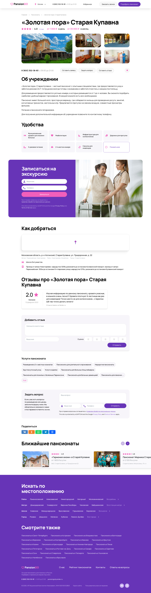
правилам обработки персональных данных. (35, 201)
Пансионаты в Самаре (82, 548)
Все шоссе (103, 511)
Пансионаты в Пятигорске (31, 548)
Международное (48, 511)
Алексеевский (52, 499)
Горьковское (78, 511)
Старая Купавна (80, 258)
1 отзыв (41, 29)
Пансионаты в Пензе (104, 544)
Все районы (111, 499)
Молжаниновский (96, 499)
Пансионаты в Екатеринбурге (55, 539)
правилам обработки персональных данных (101, 411)
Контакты (100, 567)
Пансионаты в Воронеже (31, 539)
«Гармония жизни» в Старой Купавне (70, 457)
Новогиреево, (56, 258)
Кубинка (64, 516)
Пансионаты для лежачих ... (112, 375)
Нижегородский (67, 499)
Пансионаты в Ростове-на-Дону (58, 548)
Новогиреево (41, 258)
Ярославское (64, 511)
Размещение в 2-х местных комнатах (38, 364)
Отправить (117, 345)
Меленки (54, 516)
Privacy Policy (59, 205)
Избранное (87, 4)
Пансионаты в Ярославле (56, 557)
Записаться (44, 194)
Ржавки (33, 516)
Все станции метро (114, 505)
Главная (24, 15)
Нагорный (81, 499)
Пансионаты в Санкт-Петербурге (34, 535)
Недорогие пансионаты (104, 364)
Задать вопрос (89, 70)
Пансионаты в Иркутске (101, 539)
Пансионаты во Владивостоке (86, 535)
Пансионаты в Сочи (29, 553)
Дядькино (43, 516)
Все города (91, 516)
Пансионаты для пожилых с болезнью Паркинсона (43, 375)
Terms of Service (26, 207)
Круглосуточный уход (32, 369)
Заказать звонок (108, 4)
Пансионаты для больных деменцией (83, 375)
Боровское (91, 511)
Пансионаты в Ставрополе (50, 553)
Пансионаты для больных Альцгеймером (77, 369)
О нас (62, 567)
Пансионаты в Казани (29, 544)
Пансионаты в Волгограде (111, 535)
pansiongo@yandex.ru (55, 579)
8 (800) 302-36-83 (59, 4)
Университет (52, 505)
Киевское (34, 511)
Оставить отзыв (109, 70)
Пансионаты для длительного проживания (74, 364)
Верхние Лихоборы (68, 505)
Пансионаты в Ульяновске (97, 553)
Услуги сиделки (51, 369)
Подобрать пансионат (129, 4)
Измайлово (64, 258)
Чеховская (84, 505)
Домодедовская (37, 505)
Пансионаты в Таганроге (74, 553)
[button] (128, 443)
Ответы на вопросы (120, 567)
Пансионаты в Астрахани (61, 535)
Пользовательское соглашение (96, 585)
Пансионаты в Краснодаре (52, 544)
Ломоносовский (36, 499)
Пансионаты (35, 15)
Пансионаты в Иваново (79, 539)
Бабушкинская (97, 505)
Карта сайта (77, 585)
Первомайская (31, 258)
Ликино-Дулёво (77, 516)
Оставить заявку (69, 70)
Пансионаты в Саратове (104, 548)
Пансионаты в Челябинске (31, 557)
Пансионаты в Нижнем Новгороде (79, 544)
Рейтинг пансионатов (80, 567)
